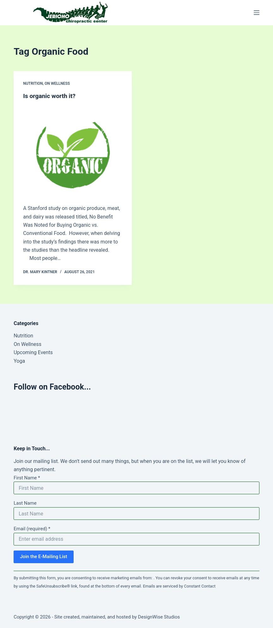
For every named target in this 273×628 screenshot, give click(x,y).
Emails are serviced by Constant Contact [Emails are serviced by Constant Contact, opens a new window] (179, 586)
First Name (27, 478)
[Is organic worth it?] (73, 150)
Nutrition (33, 83)
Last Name (25, 503)
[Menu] (256, 12)
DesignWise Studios (159, 617)
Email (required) (32, 529)
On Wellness (57, 83)
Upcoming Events (33, 352)
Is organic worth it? (50, 96)
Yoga (19, 361)
